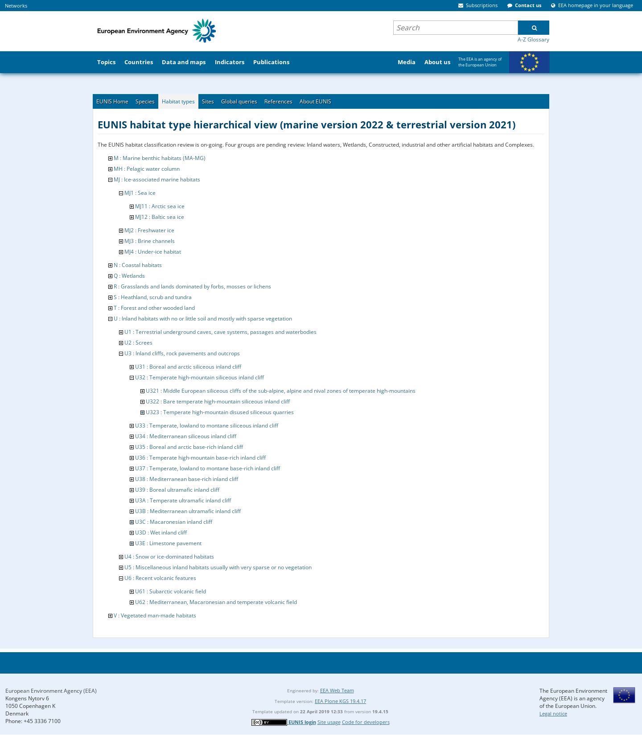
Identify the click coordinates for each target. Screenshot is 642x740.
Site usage (329, 722)
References (278, 101)
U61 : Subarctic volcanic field (170, 591)
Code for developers (366, 722)
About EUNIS (315, 101)
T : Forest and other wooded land (154, 308)
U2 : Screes (138, 342)
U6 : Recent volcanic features (160, 578)
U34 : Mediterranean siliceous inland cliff (185, 436)
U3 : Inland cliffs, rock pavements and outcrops (182, 353)
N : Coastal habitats (138, 265)
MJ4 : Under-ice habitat (152, 251)
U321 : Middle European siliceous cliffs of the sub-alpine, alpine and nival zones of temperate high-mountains (281, 391)
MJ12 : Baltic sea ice (159, 217)
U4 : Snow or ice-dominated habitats (169, 556)
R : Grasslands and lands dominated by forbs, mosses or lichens (192, 286)
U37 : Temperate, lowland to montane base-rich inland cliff (207, 468)
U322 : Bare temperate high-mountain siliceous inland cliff (218, 401)
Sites (208, 101)
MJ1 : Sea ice (140, 193)
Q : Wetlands (129, 276)
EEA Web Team (337, 690)
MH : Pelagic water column (147, 169)
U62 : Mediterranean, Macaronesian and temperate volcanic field (216, 602)
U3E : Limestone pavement (168, 543)
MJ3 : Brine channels (149, 241)
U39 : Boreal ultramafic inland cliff (177, 489)
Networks (16, 5)
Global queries (239, 101)
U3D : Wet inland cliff (161, 532)
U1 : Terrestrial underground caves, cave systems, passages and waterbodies (220, 332)
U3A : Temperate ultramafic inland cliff (183, 500)
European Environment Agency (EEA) (51, 691)
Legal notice (553, 713)
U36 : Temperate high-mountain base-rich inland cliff (200, 457)
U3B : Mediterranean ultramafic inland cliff (188, 511)
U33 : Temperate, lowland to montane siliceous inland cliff (206, 425)
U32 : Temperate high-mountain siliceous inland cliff (199, 377)
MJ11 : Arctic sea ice (160, 206)
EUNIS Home (112, 101)
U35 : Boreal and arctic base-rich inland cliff (189, 447)
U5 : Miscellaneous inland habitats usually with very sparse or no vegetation (218, 567)
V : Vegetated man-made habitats (155, 615)
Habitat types (178, 101)
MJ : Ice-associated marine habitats (157, 179)
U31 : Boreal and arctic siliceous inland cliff (188, 366)
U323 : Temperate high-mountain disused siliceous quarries (220, 412)
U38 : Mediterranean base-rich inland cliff (186, 479)
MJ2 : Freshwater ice (149, 230)
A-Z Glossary (533, 39)
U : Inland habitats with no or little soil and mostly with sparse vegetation (203, 318)
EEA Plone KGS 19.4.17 (340, 701)
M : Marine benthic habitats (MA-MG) (160, 158)
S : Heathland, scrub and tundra (153, 297)
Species (145, 101)
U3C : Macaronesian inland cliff (173, 522)
